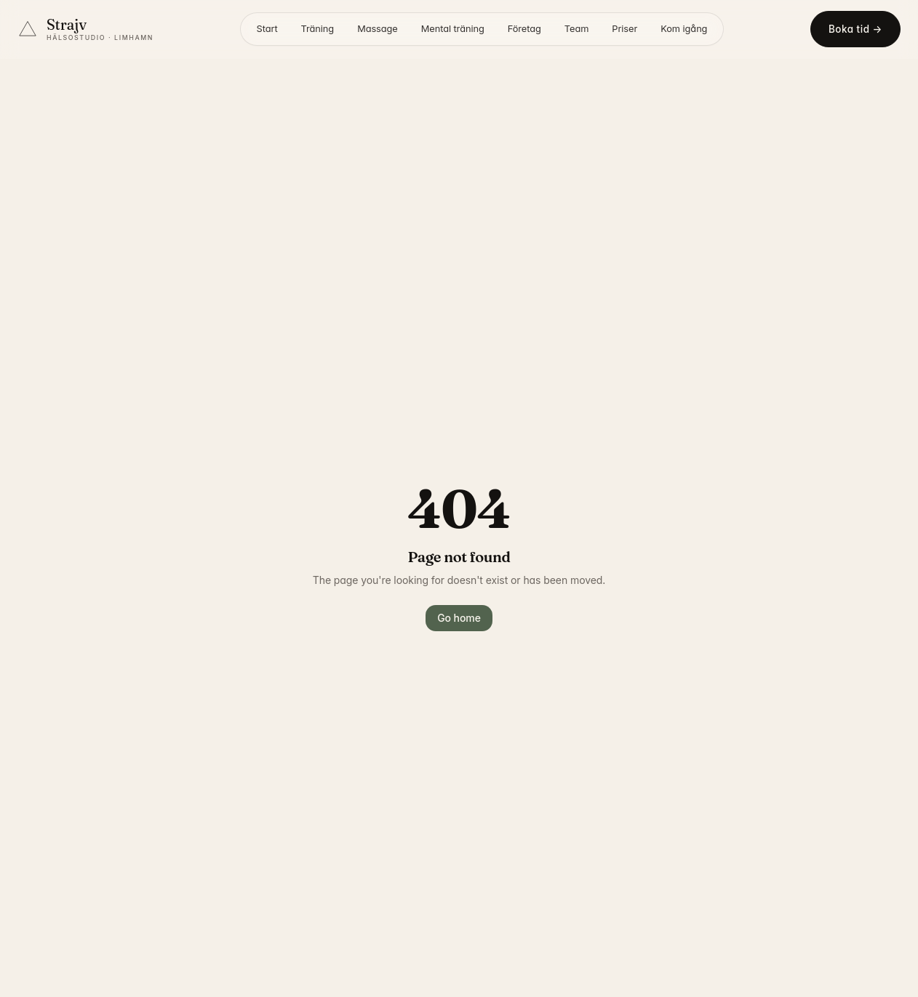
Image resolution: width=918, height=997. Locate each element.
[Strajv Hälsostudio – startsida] (85, 29)
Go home (459, 618)
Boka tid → (855, 29)
